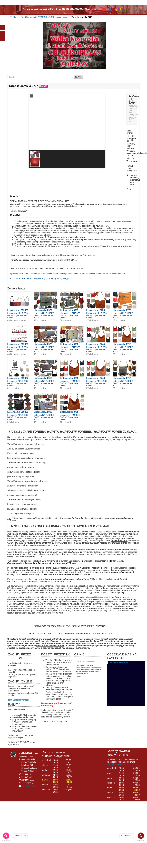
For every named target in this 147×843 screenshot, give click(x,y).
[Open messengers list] (6, 836)
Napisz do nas (93, 9)
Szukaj (79, 77)
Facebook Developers (120, 662)
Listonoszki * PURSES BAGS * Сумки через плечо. (17, 315)
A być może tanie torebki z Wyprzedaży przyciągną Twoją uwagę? (39, 278)
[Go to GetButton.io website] (6, 840)
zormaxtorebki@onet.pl (18, 700)
